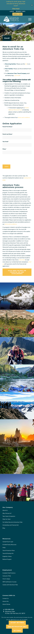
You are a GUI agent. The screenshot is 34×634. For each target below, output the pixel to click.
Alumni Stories (6, 604)
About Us (5, 510)
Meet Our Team (7, 519)
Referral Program (7, 559)
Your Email (6, 142)
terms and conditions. (11, 224)
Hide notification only (17, 627)
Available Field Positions (9, 573)
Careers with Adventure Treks (10, 584)
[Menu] (28, 19)
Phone (5, 149)
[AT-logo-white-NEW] (14, 19)
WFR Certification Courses (9, 581)
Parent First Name (8, 127)
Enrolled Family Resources (9, 544)
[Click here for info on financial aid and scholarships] (17, 272)
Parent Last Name (8, 134)
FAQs (4, 547)
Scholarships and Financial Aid (10, 525)
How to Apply (6, 579)
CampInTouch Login (8, 541)
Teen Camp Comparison (9, 516)
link (26, 64)
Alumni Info (6, 601)
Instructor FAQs (7, 576)
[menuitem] (12, 11)
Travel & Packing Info (8, 553)
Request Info (20, 11)
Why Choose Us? (7, 513)
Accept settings (17, 623)
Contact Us (6, 598)
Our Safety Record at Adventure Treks (12, 522)
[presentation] (16, 158)
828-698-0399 (9, 609)
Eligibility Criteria (7, 556)
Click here (22, 260)
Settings (17, 631)
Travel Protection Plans (9, 550)
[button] (32, 5)
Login (12, 11)
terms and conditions (24, 117)
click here (17, 75)
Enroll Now (17, 14)
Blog (4, 528)
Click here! (15, 9)
